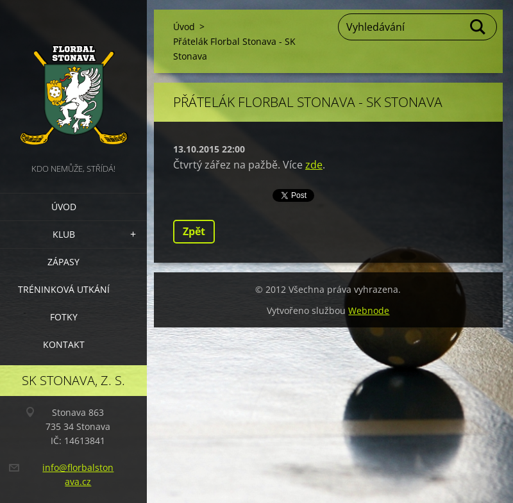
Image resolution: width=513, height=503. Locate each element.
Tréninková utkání (64, 289)
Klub (64, 234)
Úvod (63, 207)
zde (314, 165)
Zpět (194, 231)
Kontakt (64, 344)
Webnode (368, 310)
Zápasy (63, 262)
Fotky (64, 317)
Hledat (478, 27)
